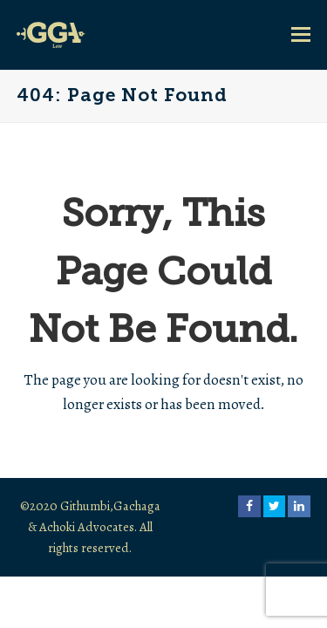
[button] (300, 35)
